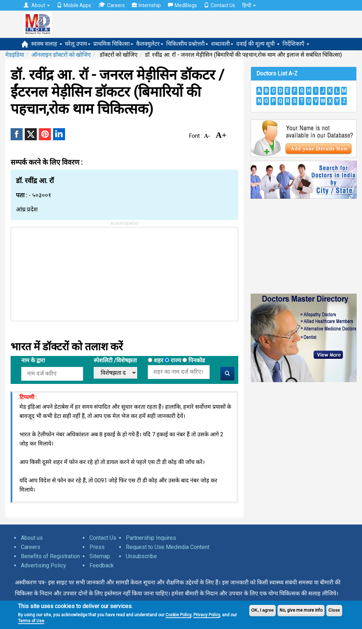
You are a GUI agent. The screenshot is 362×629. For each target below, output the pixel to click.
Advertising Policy (43, 565)
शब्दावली (222, 43)
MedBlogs (182, 5)
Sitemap (99, 556)
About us (32, 537)
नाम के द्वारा (33, 360)
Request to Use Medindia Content (167, 547)
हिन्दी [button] (249, 5)
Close (334, 610)
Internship (146, 5)
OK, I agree (262, 610)
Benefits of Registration (50, 556)
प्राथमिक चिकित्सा (113, 43)
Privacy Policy (206, 614)
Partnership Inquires (151, 537)
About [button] (37, 5)
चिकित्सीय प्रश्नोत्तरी (187, 43)
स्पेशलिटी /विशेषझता (115, 360)
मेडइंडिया (14, 54)
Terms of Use (31, 620)
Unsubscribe (141, 556)
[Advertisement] (64, 271)
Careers (111, 5)
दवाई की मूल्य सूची (258, 43)
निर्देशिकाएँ (295, 43)
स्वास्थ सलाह (46, 43)
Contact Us (219, 5)
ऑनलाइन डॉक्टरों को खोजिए (61, 54)
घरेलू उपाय (77, 43)
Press (97, 547)
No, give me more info (301, 610)
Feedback (101, 565)
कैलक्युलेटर (149, 43)
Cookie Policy (178, 614)
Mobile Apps (74, 5)
